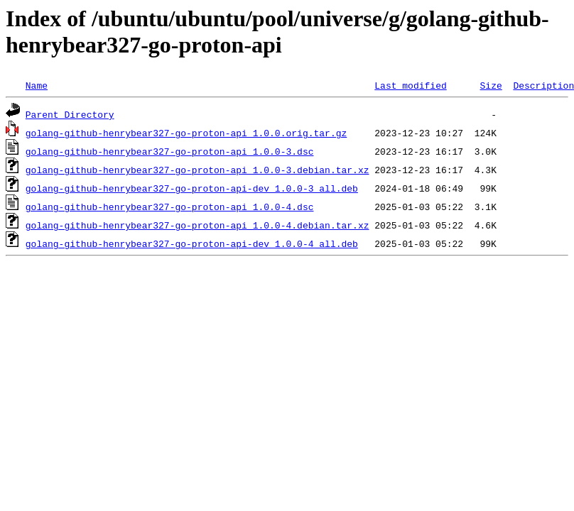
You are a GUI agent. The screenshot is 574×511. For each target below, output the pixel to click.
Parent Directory (70, 114)
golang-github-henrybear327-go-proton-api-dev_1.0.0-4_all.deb (192, 243)
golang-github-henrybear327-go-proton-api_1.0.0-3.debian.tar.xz (197, 169)
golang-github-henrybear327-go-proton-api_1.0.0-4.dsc (170, 206)
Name (37, 85)
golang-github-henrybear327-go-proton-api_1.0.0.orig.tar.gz (186, 132)
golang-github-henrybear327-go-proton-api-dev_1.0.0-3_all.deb (192, 188)
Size (491, 85)
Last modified (410, 85)
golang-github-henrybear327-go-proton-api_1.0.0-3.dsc (170, 151)
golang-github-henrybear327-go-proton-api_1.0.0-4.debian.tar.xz (197, 225)
